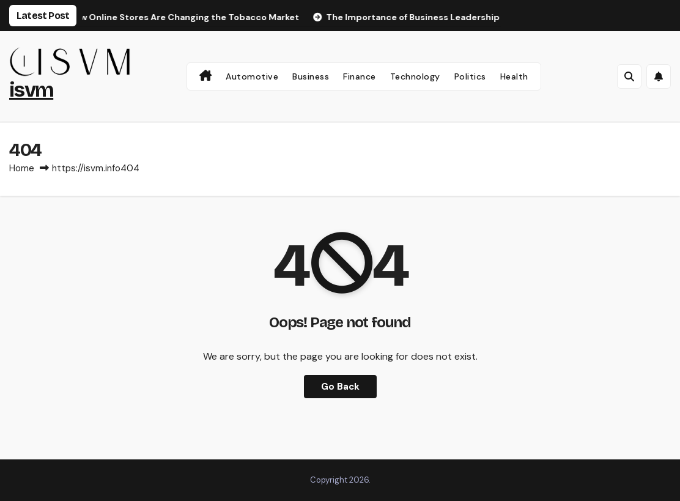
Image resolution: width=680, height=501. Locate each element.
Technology (415, 76)
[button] (629, 76)
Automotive (252, 76)
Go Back (340, 386)
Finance (359, 76)
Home (21, 168)
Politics (470, 76)
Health (514, 76)
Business (310, 76)
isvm (31, 89)
